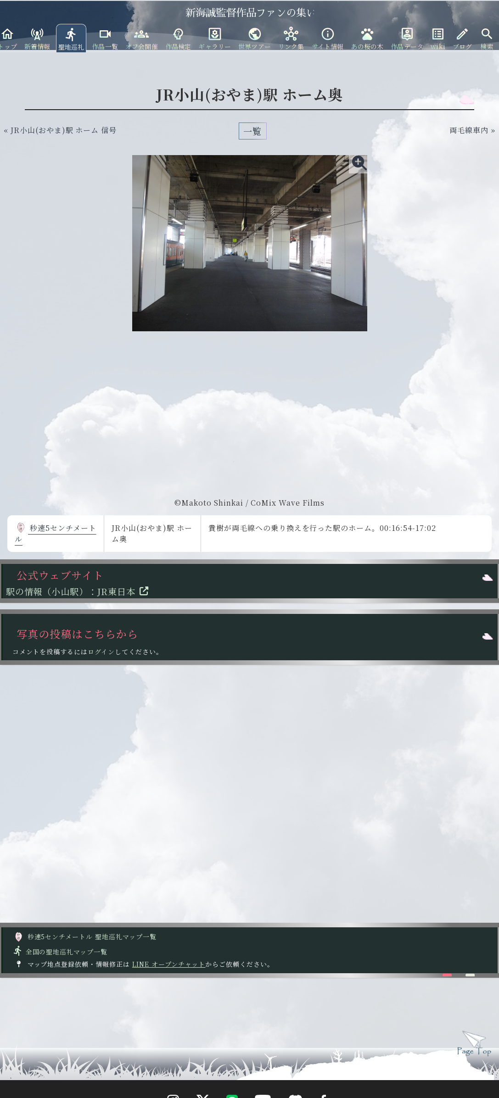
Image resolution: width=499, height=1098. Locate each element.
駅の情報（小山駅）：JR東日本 (79, 591)
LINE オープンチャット (168, 964)
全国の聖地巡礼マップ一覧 (59, 951)
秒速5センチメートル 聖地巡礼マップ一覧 (85, 936)
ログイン (101, 651)
